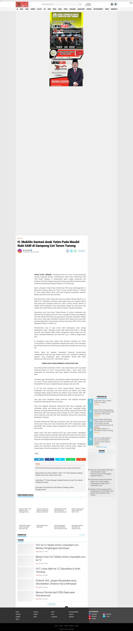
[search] (61, 4)
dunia (60, 9)
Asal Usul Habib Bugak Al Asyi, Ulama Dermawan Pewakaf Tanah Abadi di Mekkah (102, 441)
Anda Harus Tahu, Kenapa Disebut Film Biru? (102, 401)
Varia (56, 626)
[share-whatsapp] (75, 250)
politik (39, 9)
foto (52, 614)
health (71, 614)
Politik (66, 626)
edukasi (89, 9)
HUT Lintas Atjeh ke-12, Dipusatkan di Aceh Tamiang (58, 570)
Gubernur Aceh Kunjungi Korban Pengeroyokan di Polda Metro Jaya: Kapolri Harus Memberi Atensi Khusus (102, 492)
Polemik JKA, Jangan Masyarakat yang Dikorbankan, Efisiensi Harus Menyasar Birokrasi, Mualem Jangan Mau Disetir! (56, 583)
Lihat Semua (51, 604)
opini (49, 9)
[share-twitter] (71, 250)
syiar (21, 238)
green (107, 9)
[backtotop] (66, 608)
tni (45, 9)
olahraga (54, 617)
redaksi (71, 617)
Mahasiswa (81, 9)
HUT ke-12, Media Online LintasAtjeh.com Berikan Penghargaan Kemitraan (57, 547)
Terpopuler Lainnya (101, 447)
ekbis (54, 9)
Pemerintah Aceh (116, 9)
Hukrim (61, 626)
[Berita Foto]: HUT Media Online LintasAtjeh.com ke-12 (61, 558)
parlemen (73, 9)
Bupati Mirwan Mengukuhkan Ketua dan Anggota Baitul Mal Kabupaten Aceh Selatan (104, 412)
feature (18, 614)
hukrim (33, 9)
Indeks (76, 626)
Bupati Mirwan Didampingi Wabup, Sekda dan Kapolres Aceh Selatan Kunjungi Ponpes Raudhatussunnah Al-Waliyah (104, 423)
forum (35, 614)
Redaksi (71, 626)
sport (66, 9)
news (21, 9)
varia (27, 9)
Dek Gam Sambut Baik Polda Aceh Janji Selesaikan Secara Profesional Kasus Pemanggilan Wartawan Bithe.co (102, 473)
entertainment (98, 9)
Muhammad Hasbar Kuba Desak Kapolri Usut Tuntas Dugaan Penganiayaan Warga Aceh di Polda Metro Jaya (101, 482)
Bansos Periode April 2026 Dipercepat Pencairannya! (55, 594)
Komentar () (82, 251)
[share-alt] (39, 459)
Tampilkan (82, 534)
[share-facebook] (67, 250)
